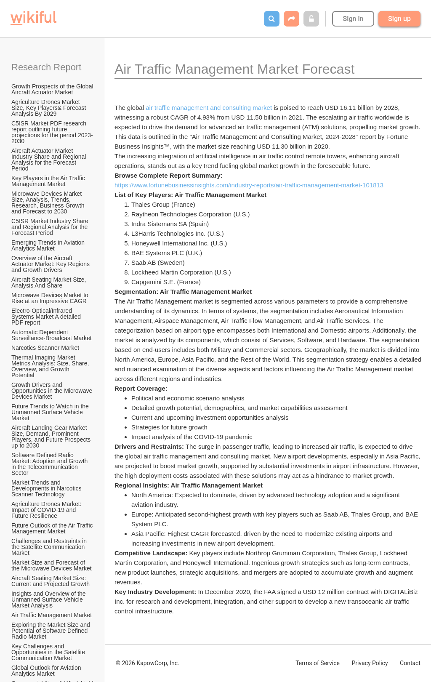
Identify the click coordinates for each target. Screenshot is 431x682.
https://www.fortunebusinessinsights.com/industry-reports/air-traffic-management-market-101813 (249, 185)
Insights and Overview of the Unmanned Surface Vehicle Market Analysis (49, 599)
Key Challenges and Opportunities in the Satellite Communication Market (49, 652)
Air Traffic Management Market (52, 615)
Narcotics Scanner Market (45, 347)
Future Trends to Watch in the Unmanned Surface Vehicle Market (50, 412)
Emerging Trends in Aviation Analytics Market (48, 245)
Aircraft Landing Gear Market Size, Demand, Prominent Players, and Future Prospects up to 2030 (51, 436)
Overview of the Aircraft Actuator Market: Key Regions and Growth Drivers (51, 264)
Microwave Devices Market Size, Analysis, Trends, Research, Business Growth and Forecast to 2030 (48, 202)
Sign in (353, 19)
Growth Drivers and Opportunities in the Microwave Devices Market (52, 390)
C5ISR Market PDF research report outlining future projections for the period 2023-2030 (52, 132)
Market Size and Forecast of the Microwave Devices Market (51, 565)
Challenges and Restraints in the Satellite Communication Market (49, 547)
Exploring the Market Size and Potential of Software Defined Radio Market (51, 630)
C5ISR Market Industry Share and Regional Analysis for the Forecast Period (50, 227)
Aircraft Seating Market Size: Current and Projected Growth (50, 581)
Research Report (46, 67)
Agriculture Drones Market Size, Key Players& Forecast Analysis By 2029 (49, 108)
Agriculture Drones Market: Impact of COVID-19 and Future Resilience (47, 510)
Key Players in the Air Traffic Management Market (49, 181)
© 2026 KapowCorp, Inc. (147, 663)
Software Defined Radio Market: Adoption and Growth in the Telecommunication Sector (50, 464)
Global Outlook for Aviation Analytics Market (46, 670)
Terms (317, 663)
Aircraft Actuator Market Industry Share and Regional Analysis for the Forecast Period (49, 159)
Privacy (369, 663)
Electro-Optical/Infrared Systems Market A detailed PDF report (46, 316)
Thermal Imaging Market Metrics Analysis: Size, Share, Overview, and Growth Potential (50, 366)
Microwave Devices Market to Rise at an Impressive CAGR (50, 298)
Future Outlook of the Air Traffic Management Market (52, 528)
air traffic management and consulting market (209, 107)
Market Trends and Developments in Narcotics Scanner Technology (47, 488)
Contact (410, 663)
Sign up (399, 19)
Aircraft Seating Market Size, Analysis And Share (49, 282)
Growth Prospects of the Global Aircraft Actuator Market (53, 89)
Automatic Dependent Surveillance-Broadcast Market (51, 335)
